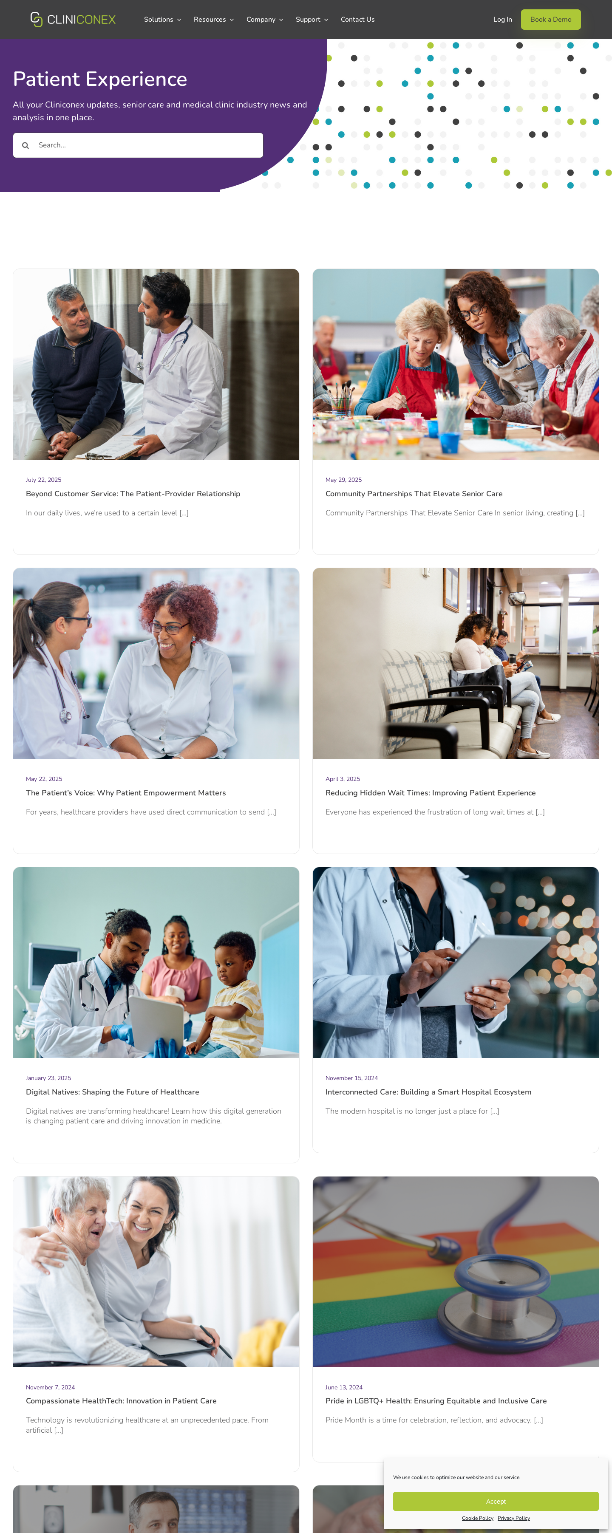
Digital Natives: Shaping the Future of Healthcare (112, 1092)
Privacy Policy (514, 1518)
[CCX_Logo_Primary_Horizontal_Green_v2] (73, 16)
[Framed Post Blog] (156, 1180)
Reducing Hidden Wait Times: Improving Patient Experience (431, 793)
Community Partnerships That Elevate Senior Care (414, 494)
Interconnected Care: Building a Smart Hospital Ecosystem (429, 1092)
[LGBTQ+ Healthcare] (456, 1180)
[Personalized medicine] (156, 1489)
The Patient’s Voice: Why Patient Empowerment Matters (126, 793)
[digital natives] (156, 871)
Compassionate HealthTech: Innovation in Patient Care (121, 1401)
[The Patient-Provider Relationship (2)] (156, 273)
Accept (496, 1501)
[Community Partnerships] (456, 273)
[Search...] (138, 145)
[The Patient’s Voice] (156, 572)
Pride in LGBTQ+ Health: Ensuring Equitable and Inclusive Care (436, 1401)
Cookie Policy (477, 1518)
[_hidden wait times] (456, 572)
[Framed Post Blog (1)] (456, 871)
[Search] (25, 145)
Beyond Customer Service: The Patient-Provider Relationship (133, 494)
